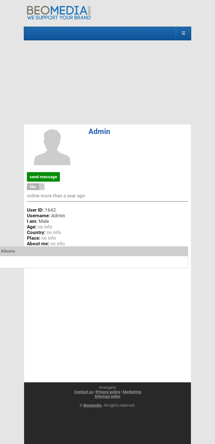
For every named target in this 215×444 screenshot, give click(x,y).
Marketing (132, 392)
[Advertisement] (107, 82)
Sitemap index (107, 396)
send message (43, 176)
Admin (99, 131)
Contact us (83, 392)
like (33, 186)
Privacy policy (108, 392)
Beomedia (92, 405)
